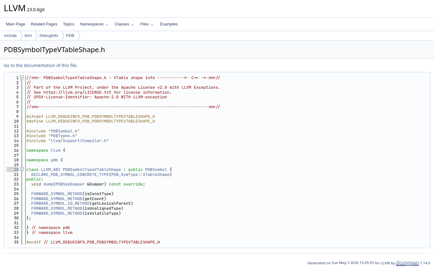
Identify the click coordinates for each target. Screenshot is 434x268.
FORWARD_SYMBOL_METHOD (56, 193)
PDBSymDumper (70, 184)
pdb (54, 160)
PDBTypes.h (63, 135)
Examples (169, 24)
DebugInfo (48, 35)
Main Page (15, 24)
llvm (28, 35)
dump (48, 184)
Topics (68, 24)
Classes (124, 24)
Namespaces (94, 24)
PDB (70, 35)
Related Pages (44, 24)
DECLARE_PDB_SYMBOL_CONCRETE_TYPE (70, 174)
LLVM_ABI (50, 169)
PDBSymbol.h (64, 131)
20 (13, 169)
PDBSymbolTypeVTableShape (92, 169)
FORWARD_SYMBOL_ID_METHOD (60, 203)
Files (147, 24)
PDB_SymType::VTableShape (140, 174)
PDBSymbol (156, 169)
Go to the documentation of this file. (40, 65)
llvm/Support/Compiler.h (78, 140)
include (10, 35)
